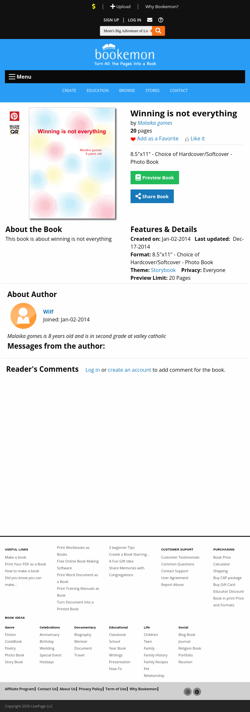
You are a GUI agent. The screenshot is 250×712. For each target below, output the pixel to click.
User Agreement (174, 577)
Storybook (163, 270)
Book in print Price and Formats (228, 601)
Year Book (117, 648)
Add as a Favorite (158, 138)
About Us (68, 689)
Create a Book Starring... (129, 554)
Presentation (120, 661)
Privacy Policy (90, 689)
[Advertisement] (125, 440)
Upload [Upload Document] (120, 6)
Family (149, 648)
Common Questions (177, 564)
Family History (156, 655)
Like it (197, 138)
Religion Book (189, 648)
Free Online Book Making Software (78, 564)
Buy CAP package (227, 577)
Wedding (47, 648)
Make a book (15, 557)
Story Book (14, 661)
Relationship (154, 675)
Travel (79, 655)
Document (83, 648)
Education (98, 90)
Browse (127, 90)
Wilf (48, 311)
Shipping (220, 570)
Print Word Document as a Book (77, 578)
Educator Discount (228, 591)
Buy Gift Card (224, 584)
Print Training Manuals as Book (78, 592)
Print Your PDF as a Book (25, 564)
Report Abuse (172, 584)
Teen (148, 641)
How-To (115, 668)
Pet (146, 668)
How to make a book (22, 570)
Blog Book (186, 634)
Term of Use (115, 689)
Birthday (47, 641)
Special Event (51, 655)
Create (69, 90)
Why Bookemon (143, 689)
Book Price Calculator (222, 560)
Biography (82, 634)
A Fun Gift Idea (121, 561)
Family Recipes (156, 661)
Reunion (185, 661)
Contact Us (46, 689)
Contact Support (174, 570)
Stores (153, 90)
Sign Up (111, 20)
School (114, 641)
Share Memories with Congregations (127, 571)
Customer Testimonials (180, 557)
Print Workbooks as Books (73, 551)
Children (151, 634)
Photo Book (14, 655)
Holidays (47, 661)
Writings (116, 655)
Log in (92, 369)
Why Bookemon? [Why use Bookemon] (162, 6)
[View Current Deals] (93, 6)
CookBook (13, 641)
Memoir (80, 641)
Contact (179, 90)
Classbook (117, 634)
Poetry (10, 648)
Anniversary (50, 634)
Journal (184, 641)
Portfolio (185, 655)
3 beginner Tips (122, 547)
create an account (129, 369)
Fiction (10, 634)
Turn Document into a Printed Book (75, 605)
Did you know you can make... (23, 581)
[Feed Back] (149, 20)
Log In (134, 20)
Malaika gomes (155, 122)
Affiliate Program (19, 689)
